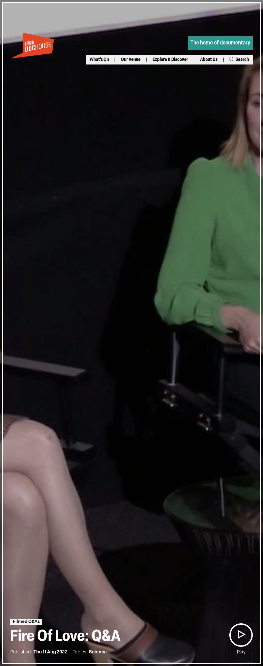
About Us (209, 59)
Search (238, 59)
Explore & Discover (170, 59)
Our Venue (130, 59)
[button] (241, 635)
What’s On (99, 59)
